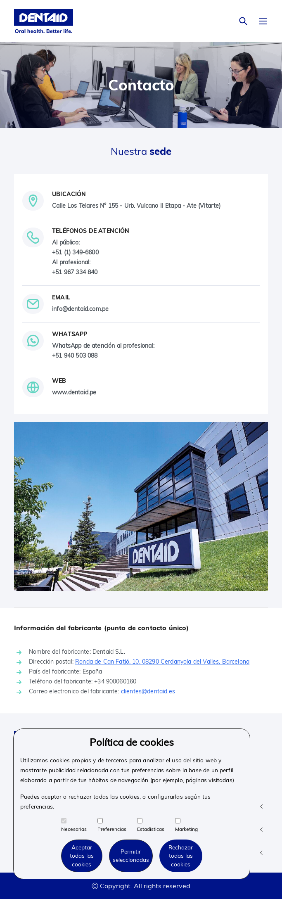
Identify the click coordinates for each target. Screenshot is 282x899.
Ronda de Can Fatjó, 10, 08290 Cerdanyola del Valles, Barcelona (162, 661)
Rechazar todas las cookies (180, 856)
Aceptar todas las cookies (82, 856)
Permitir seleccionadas (131, 855)
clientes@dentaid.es (148, 691)
